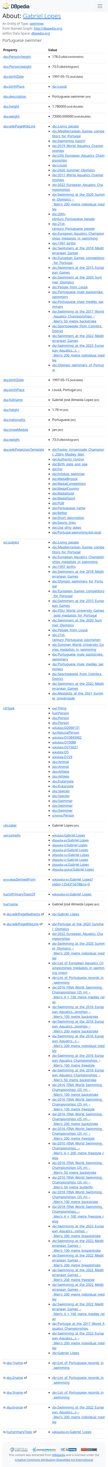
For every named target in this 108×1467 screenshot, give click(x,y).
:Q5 (60, 752)
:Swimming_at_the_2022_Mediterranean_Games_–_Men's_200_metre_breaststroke (78, 1260)
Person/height (17, 56)
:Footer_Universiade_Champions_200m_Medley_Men (78, 452)
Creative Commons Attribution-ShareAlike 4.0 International (54, 1460)
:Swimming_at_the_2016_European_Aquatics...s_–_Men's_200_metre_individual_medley (78, 1043)
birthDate (13, 76)
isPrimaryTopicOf (19, 894)
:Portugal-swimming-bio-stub (76, 532)
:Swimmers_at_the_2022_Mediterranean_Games (78, 338)
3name (14, 1392)
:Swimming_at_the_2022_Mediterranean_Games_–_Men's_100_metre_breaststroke (78, 1246)
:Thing (59, 708)
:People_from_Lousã (70, 287)
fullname (13, 400)
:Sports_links (64, 522)
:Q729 (62, 757)
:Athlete (60, 771)
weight (11, 116)
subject (11, 542)
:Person (60, 713)
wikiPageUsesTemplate (23, 449)
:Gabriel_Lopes (71, 894)
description (14, 96)
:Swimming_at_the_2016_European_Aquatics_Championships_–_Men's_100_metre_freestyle (78, 1060)
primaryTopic (19, 1432)
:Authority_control (68, 459)
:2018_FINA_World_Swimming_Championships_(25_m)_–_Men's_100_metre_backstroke (77, 1197)
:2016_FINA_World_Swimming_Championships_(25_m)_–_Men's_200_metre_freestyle (77, 1133)
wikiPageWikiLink (19, 126)
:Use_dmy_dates (66, 527)
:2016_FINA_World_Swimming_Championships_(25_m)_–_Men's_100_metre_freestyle (77, 1104)
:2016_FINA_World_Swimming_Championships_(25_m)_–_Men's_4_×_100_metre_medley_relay (78, 994)
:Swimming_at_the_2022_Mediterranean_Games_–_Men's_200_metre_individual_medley (78, 1292)
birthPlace (13, 86)
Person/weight (17, 66)
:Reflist (59, 513)
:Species (61, 791)
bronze (14, 1407)
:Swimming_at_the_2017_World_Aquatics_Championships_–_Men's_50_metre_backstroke (78, 316)
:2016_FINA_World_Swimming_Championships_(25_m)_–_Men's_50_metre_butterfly (77, 1182)
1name (14, 1363)
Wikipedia (58, 1455)
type (9, 708)
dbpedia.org (40, 33)
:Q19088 (64, 742)
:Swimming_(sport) (68, 141)
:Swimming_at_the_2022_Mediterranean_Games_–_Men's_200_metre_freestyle (78, 1275)
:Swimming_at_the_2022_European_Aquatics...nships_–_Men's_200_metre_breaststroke (78, 1231)
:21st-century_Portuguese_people (73, 226)
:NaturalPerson (65, 732)
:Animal (60, 762)
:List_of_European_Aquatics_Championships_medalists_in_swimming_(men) (78, 968)
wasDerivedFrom (19, 879)
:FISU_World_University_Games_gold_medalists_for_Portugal (78, 613)
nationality (14, 419)
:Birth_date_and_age (70, 464)
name (10, 904)
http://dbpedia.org (48, 28)
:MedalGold (63, 493)
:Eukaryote (63, 781)
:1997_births (64, 243)
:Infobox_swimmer (68, 474)
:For (57, 469)
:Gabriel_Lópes (65, 914)
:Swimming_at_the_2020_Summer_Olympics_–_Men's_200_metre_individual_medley (78, 201)
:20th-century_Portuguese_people (73, 216)
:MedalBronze (65, 479)
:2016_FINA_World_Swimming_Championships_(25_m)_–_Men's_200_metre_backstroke (77, 1119)
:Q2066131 (66, 727)
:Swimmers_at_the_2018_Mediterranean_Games (78, 250)
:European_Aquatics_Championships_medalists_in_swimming (78, 236)
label (10, 825)
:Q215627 (65, 747)
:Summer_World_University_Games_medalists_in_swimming (78, 647)
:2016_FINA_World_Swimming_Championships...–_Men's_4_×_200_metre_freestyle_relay (78, 1150)
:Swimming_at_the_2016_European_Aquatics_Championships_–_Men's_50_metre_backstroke (78, 1075)
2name (14, 1377)
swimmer (36, 23)
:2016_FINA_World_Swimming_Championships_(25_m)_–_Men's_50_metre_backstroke (77, 1168)
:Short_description (68, 518)
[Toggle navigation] (100, 6)
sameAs (11, 835)
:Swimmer (62, 801)
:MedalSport (63, 498)
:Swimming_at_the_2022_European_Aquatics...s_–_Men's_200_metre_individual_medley (78, 352)
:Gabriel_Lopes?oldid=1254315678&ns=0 (72, 881)
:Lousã (59, 86)
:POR (58, 503)
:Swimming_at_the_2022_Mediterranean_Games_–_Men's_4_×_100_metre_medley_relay (78, 1311)
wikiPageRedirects (23, 914)
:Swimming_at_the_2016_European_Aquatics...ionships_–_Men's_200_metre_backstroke (78, 1026)
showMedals (15, 429)
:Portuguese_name (68, 508)
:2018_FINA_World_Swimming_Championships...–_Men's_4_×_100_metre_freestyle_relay (78, 1214)
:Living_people (65, 126)
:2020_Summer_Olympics (73, 170)
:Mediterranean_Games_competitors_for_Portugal (78, 133)
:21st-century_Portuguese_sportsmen (76, 637)
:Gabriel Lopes (68, 835)
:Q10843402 (67, 737)
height (11, 106)
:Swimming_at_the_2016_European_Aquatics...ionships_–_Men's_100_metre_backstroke (78, 1012)
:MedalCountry (65, 488)
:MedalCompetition (69, 483)
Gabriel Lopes (42, 16)
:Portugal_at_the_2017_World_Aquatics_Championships (78, 1326)
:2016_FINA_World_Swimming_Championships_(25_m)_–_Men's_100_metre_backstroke (77, 1090)
